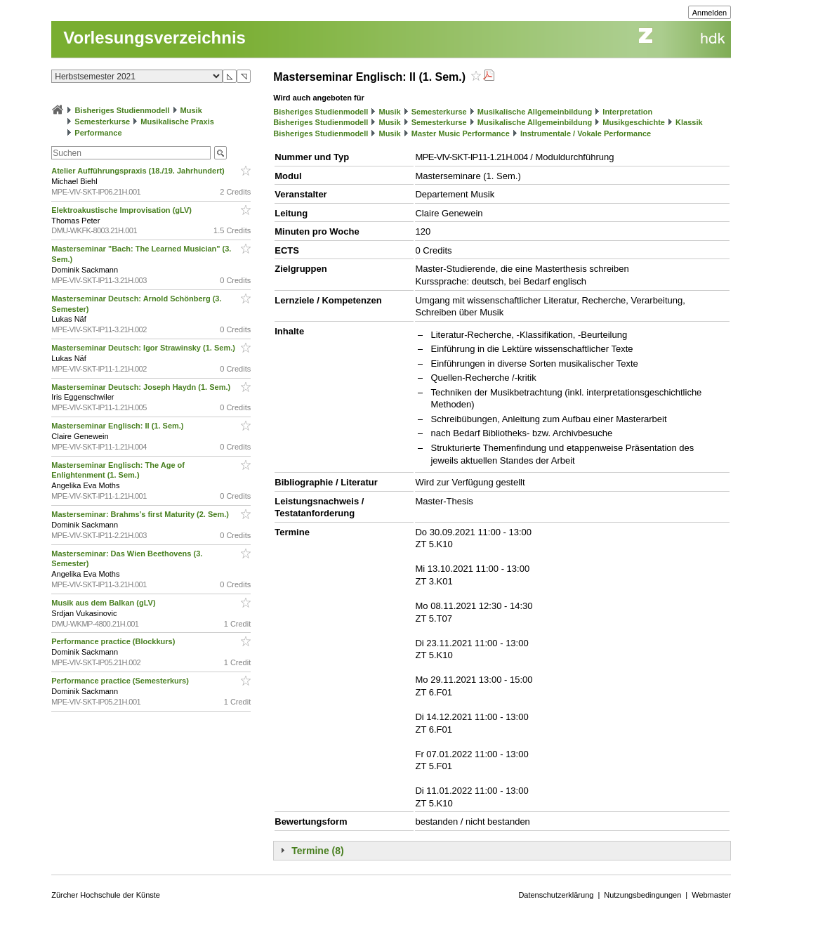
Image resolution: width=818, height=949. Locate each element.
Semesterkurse (102, 121)
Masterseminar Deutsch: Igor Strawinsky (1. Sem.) (144, 347)
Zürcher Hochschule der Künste (105, 895)
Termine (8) (317, 850)
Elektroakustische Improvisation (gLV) (122, 210)
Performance (97, 133)
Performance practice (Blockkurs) (114, 641)
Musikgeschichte (633, 122)
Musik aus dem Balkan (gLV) (104, 602)
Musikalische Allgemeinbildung (534, 111)
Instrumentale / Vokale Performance (585, 133)
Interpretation (627, 111)
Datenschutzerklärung (555, 895)
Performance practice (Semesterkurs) (121, 680)
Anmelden (709, 12)
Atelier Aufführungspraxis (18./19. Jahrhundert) (139, 170)
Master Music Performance (460, 133)
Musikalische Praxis (177, 121)
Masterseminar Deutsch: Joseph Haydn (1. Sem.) (141, 387)
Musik (191, 110)
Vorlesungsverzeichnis (154, 37)
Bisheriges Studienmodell (121, 110)
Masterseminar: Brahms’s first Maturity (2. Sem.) (141, 514)
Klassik (689, 122)
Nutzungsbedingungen (642, 895)
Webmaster (711, 895)
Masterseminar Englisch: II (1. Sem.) (118, 425)
